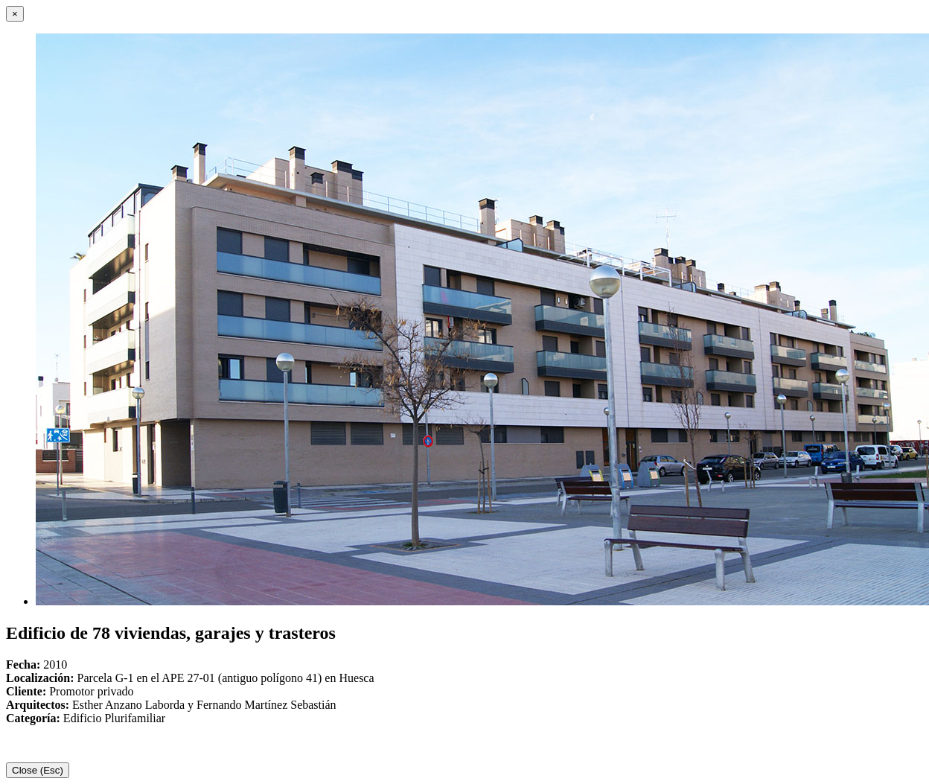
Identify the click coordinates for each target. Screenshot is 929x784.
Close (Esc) (37, 770)
